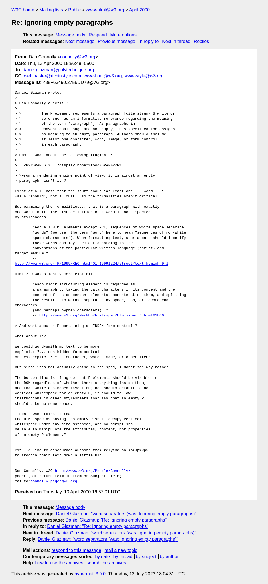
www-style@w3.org (144, 75)
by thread (123, 556)
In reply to (149, 41)
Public (74, 9)
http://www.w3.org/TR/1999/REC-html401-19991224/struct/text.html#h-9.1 (91, 263)
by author (169, 556)
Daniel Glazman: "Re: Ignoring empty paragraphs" (116, 520)
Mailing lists (51, 9)
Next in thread (176, 41)
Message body (70, 34)
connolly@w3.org (77, 56)
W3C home (22, 9)
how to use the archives (59, 562)
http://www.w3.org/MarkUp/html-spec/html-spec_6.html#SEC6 (101, 315)
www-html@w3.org (105, 9)
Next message (79, 41)
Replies (201, 41)
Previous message (116, 41)
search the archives (106, 562)
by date (102, 556)
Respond (98, 34)
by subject (146, 556)
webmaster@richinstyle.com (52, 75)
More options (123, 34)
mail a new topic (121, 550)
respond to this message (76, 550)
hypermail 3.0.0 (89, 573)
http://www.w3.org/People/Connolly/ (92, 471)
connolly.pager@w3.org (54, 481)
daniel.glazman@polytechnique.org (58, 69)
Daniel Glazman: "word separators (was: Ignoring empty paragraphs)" (126, 513)
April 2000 (139, 9)
